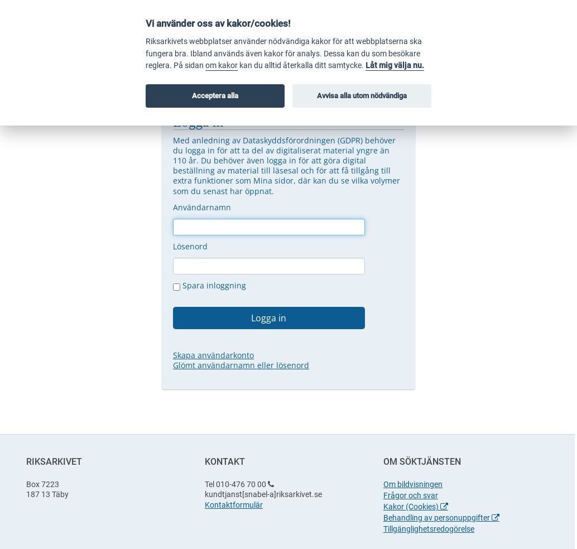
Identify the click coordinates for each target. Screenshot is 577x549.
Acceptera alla (215, 96)
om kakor (221, 65)
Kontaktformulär (234, 504)
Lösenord (190, 246)
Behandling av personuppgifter (441, 517)
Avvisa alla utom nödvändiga (362, 96)
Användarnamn (202, 207)
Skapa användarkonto (213, 355)
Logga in (268, 318)
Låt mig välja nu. (395, 65)
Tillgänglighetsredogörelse (428, 528)
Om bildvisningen (413, 484)
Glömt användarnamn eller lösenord (241, 365)
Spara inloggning (209, 285)
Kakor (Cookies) (415, 506)
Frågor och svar (410, 495)
